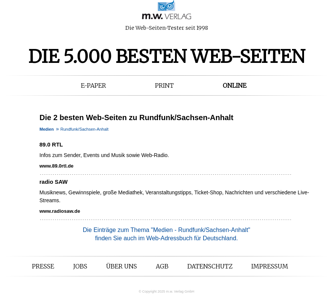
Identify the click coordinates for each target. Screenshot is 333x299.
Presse (43, 266)
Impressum (269, 266)
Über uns (121, 266)
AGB (162, 266)
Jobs (80, 266)
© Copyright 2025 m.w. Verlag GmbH (167, 291)
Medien (47, 129)
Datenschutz (210, 266)
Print (164, 85)
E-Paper (93, 85)
